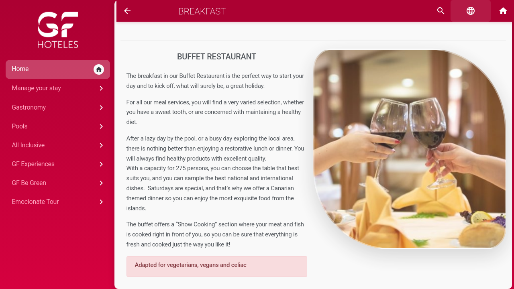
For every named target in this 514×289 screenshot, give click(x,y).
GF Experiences (55, 164)
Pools (55, 126)
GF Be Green (55, 183)
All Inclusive (55, 145)
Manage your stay (55, 88)
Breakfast (200, 11)
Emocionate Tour (55, 202)
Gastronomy (55, 107)
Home (54, 69)
